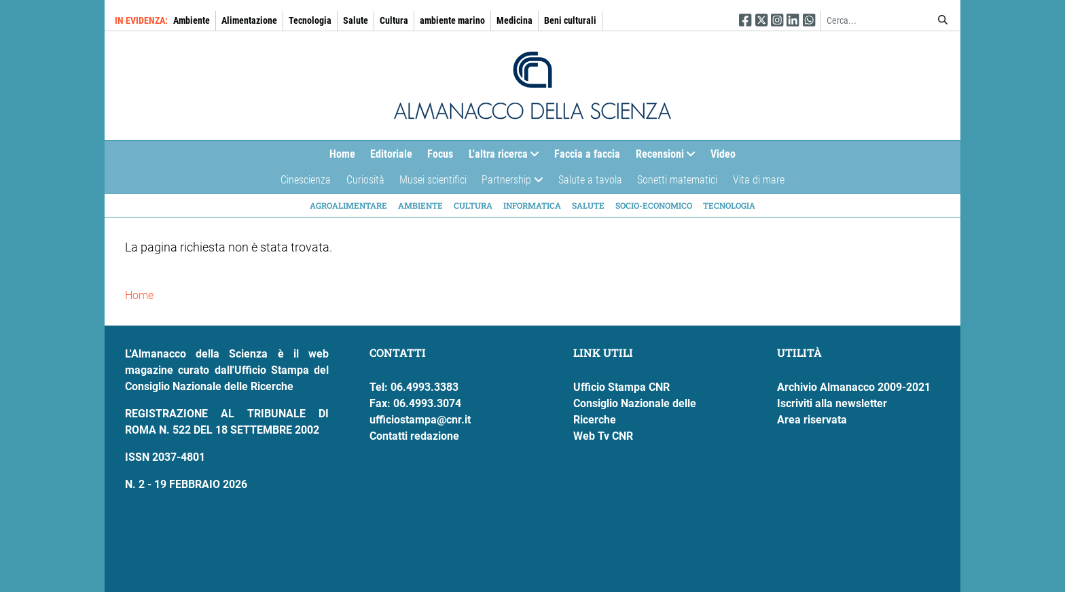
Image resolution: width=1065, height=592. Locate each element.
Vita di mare (758, 179)
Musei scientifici (433, 179)
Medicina (514, 20)
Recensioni (662, 157)
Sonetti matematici (677, 179)
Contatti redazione (414, 436)
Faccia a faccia (587, 153)
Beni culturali (570, 20)
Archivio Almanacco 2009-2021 (854, 387)
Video (723, 153)
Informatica (532, 205)
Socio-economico (653, 205)
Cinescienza (306, 179)
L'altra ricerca (500, 157)
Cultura (394, 20)
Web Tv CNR (603, 436)
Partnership (508, 183)
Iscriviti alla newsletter (832, 403)
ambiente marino (452, 20)
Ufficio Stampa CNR (621, 387)
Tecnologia (310, 20)
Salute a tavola (590, 179)
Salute (355, 20)
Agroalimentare (348, 205)
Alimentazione (249, 20)
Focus (440, 153)
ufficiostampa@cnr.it (420, 419)
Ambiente (191, 20)
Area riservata (812, 419)
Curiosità (365, 179)
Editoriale (391, 153)
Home (342, 153)
